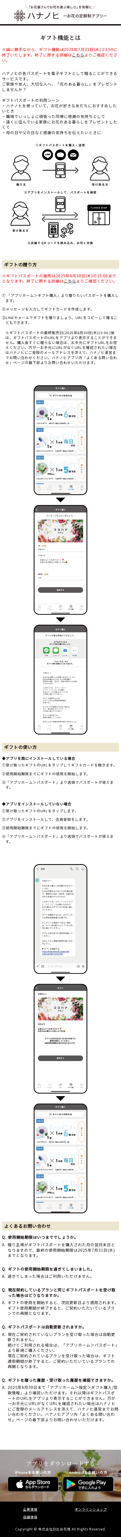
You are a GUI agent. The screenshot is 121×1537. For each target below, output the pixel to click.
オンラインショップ (91, 1509)
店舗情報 (30, 1517)
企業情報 (30, 1509)
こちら (78, 55)
